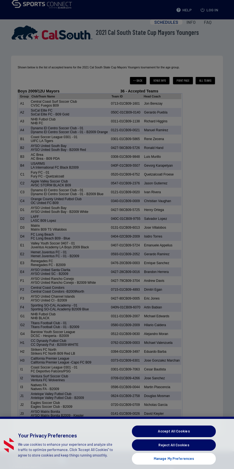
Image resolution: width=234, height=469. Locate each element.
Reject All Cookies (173, 452)
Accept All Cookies (174, 438)
